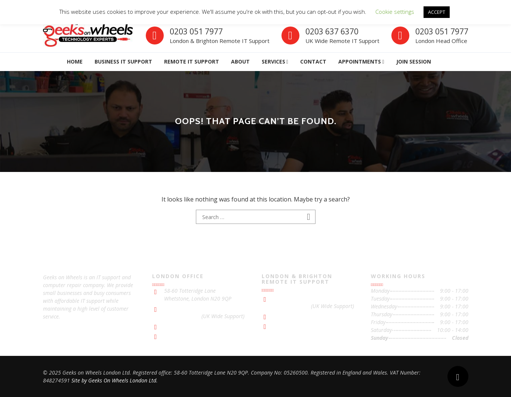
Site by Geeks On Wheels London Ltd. (114, 380)
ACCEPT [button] (436, 12)
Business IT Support (123, 61)
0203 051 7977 (196, 31)
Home (75, 61)
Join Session (413, 61)
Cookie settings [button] (394, 11)
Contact (313, 61)
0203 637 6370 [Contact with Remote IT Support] (331, 31)
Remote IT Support (191, 61)
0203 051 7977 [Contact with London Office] (441, 31)
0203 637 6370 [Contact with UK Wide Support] (182, 316)
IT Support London (185, 335)
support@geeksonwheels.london (201, 325)
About (240, 61)
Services (273, 61)
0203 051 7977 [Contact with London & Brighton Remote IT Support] (292, 298)
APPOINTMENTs (359, 61)
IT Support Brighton (297, 325)
